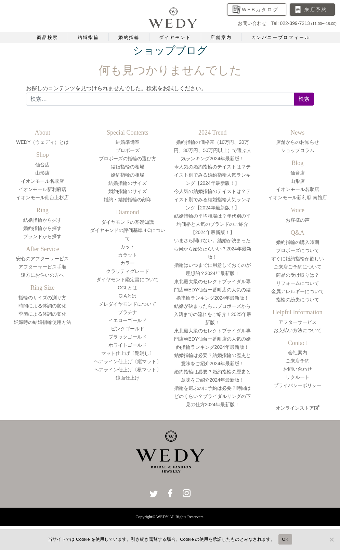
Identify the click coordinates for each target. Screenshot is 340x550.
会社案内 (297, 352)
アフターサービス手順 (42, 267)
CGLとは (127, 287)
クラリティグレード (127, 271)
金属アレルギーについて (297, 291)
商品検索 (47, 37)
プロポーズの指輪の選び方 (127, 158)
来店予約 (315, 9)
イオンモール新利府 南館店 (297, 197)
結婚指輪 (88, 37)
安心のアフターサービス (42, 258)
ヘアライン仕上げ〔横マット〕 (127, 369)
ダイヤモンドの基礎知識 (127, 222)
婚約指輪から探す (42, 228)
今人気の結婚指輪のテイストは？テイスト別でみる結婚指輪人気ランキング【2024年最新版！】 (212, 199)
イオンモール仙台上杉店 (42, 197)
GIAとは (127, 296)
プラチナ (127, 312)
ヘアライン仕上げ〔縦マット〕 (127, 361)
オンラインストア (297, 408)
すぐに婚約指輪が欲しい (297, 258)
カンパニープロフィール (280, 37)
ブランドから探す (42, 236)
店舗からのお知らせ (297, 142)
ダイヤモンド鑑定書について (127, 279)
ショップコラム (297, 150)
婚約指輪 (129, 37)
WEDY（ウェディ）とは (42, 142)
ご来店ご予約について (298, 267)
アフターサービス (297, 322)
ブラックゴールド (127, 337)
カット (127, 246)
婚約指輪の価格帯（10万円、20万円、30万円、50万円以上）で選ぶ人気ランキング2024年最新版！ (212, 150)
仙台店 (42, 164)
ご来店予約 (298, 360)
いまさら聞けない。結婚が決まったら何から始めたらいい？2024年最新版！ (212, 249)
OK (285, 539)
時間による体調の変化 (42, 305)
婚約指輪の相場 (127, 175)
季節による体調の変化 (42, 314)
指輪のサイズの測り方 (42, 297)
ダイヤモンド (175, 37)
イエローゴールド (127, 320)
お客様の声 (298, 220)
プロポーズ (128, 150)
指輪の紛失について (297, 299)
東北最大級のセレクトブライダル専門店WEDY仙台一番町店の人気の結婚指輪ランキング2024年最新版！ (212, 290)
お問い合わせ (297, 369)
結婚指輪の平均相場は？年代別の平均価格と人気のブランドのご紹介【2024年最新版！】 (212, 224)
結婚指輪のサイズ (127, 183)
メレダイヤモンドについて (127, 304)
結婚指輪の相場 (127, 166)
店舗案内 (221, 37)
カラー (127, 263)
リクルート (298, 377)
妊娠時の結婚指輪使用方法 (42, 322)
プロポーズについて (297, 250)
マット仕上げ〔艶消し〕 (127, 353)
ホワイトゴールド (127, 345)
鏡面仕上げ (128, 378)
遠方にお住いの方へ (42, 275)
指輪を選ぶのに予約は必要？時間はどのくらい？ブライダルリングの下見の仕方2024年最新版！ (212, 396)
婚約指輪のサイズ (127, 191)
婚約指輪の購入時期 (297, 242)
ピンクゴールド (127, 328)
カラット (127, 255)
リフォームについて (297, 283)
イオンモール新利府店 (42, 189)
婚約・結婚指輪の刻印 (128, 199)
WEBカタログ (260, 9)
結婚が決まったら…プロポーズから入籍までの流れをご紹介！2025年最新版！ (212, 314)
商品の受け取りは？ (297, 275)
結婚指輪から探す (42, 220)
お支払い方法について (298, 330)
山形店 (42, 173)
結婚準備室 (128, 142)
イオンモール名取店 (42, 181)
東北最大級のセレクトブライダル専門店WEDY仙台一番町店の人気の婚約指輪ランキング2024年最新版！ (212, 339)
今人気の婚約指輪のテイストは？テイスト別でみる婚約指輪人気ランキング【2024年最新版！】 (212, 175)
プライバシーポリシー (298, 385)
